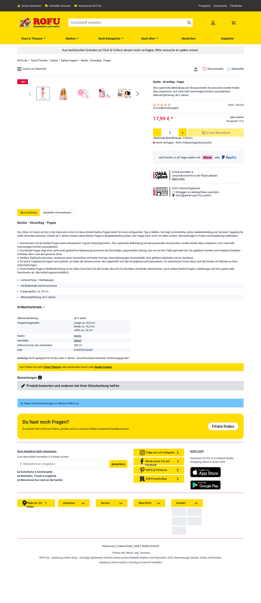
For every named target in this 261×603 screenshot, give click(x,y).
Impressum (108, 583)
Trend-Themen (39, 60)
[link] (213, 23)
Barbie (54, 60)
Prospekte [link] (204, 5)
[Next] (137, 195)
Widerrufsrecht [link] (150, 583)
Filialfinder (236, 5)
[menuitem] (33, 38)
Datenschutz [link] (124, 583)
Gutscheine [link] (220, 5)
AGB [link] (136, 583)
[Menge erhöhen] (183, 132)
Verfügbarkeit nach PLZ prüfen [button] (191, 195)
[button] (40, 389)
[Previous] (30, 195)
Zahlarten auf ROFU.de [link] (186, 526)
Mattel (77, 352)
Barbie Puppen (69, 60)
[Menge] (170, 132)
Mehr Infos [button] (178, 179)
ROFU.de (22, 60)
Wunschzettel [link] (212, 69)
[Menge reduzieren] (157, 132)
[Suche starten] (189, 23)
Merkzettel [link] (235, 69)
